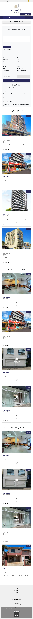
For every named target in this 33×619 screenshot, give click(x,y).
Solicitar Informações (16, 80)
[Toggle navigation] (28, 18)
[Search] (14, 17)
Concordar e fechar (17, 614)
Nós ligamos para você (25, 14)
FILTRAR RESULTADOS (16, 22)
